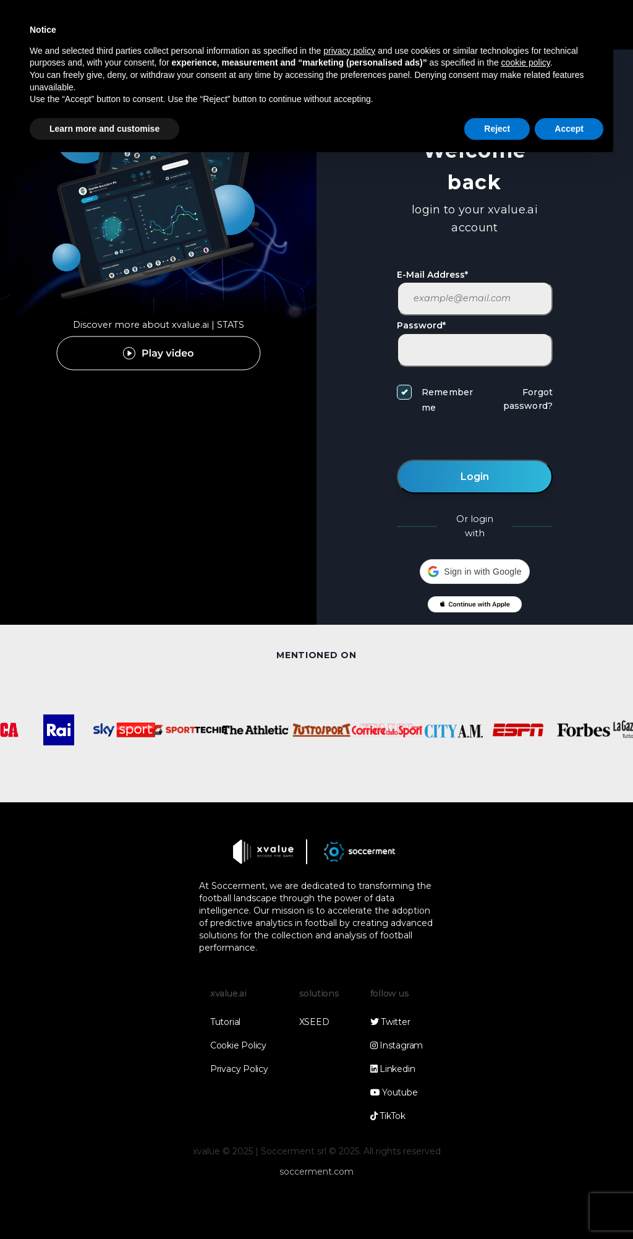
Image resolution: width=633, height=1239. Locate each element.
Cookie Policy (238, 1045)
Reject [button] (497, 129)
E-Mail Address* (432, 274)
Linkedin (392, 1068)
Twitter (390, 1021)
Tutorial (225, 1021)
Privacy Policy (239, 1068)
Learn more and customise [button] (104, 129)
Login (475, 476)
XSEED (314, 1021)
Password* (421, 325)
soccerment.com (316, 1171)
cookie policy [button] (525, 62)
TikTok (388, 1115)
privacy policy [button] (349, 51)
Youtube (394, 1092)
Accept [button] (569, 129)
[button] (474, 571)
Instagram (396, 1045)
